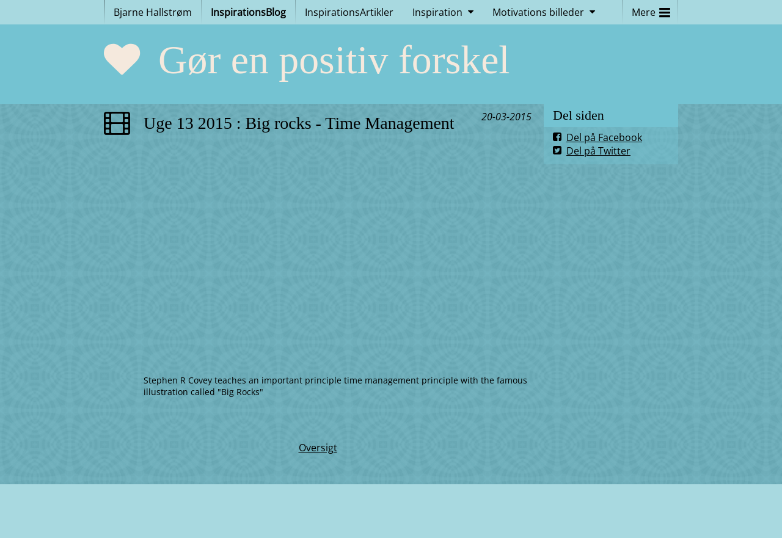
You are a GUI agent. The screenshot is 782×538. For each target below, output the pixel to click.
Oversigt (318, 447)
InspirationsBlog (248, 12)
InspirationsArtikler (349, 12)
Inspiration (437, 12)
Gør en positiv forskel (334, 59)
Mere (651, 9)
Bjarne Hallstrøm (153, 12)
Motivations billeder (538, 12)
